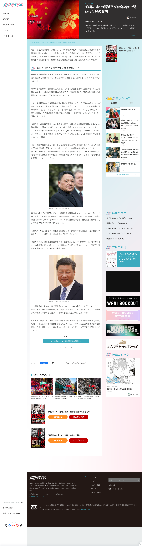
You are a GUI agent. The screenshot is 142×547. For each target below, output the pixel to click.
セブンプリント (124, 233)
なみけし (129, 228)
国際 (83, 363)
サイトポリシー (48, 494)
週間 (131, 103)
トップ (31, 42)
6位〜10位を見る (123, 174)
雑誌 (109, 239)
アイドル (111, 218)
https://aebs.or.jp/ (85, 509)
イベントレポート (9, 36)
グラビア (6, 19)
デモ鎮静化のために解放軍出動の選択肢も (66, 341)
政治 (76, 363)
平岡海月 (111, 223)
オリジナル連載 (8, 25)
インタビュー (125, 218)
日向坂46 (122, 223)
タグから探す (8, 508)
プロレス (111, 233)
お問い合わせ (59, 494)
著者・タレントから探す (12, 513)
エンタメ (6, 13)
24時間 (114, 103)
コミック (6, 30)
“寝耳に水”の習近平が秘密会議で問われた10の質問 (61, 42)
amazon (58, 417)
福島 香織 (131, 17)
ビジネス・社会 (40, 42)
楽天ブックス (78, 417)
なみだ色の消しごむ (115, 228)
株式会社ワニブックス (36, 494)
